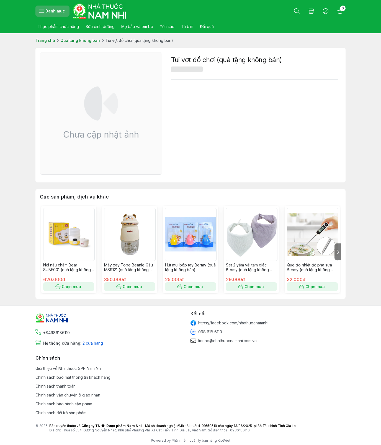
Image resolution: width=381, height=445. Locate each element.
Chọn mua (68, 286)
